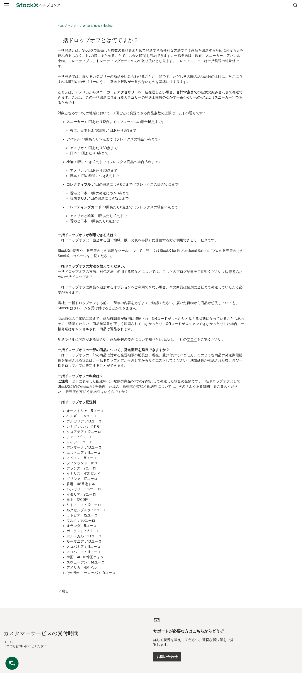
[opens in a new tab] (21, 8)
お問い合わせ (227, 656)
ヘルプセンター (68, 26)
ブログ (192, 339)
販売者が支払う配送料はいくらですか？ (97, 391)
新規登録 (282, 9)
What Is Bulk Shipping (97, 26)
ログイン (258, 9)
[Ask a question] (128, 9)
